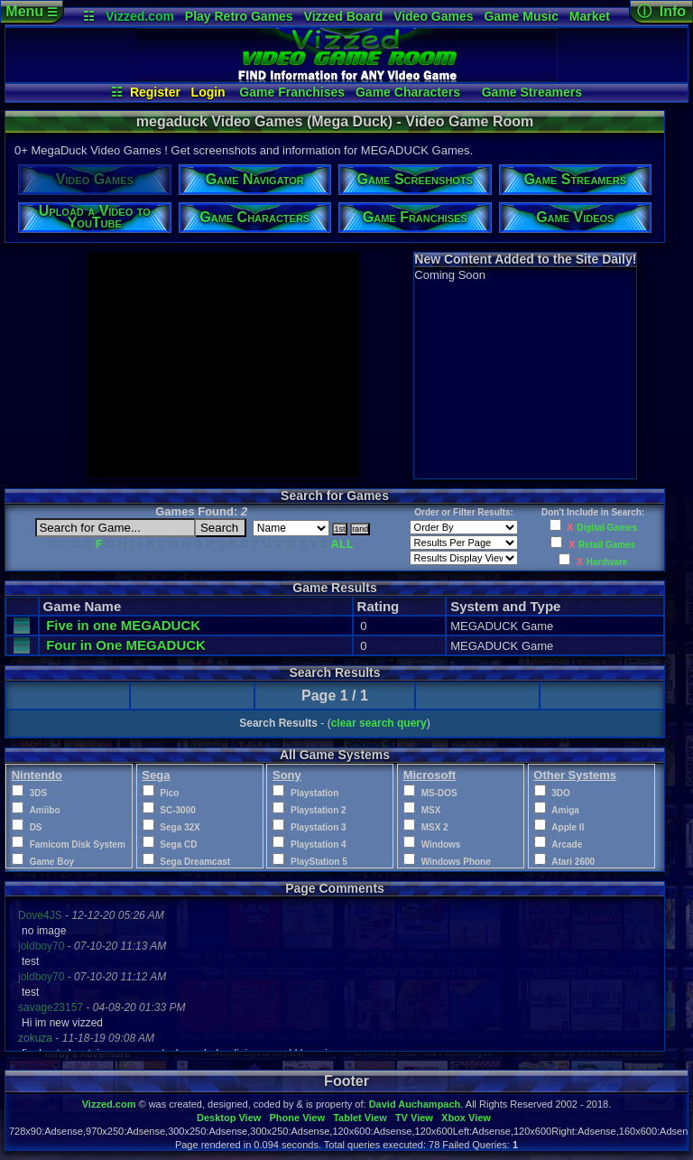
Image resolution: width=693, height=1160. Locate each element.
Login (208, 92)
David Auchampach (415, 1104)
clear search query (379, 723)
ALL (342, 544)
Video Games (433, 16)
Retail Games (606, 545)
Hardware (607, 562)
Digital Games (607, 528)
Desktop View (229, 1117)
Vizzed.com (140, 16)
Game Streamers (532, 92)
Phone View (297, 1117)
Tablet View (360, 1117)
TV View (414, 1117)
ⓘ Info (661, 11)
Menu (31, 11)
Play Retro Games (239, 16)
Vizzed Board (343, 16)
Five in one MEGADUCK (123, 625)
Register (155, 92)
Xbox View (466, 1117)
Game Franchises (292, 92)
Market (589, 16)
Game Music (521, 16)
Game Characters (408, 92)
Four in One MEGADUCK (126, 645)
